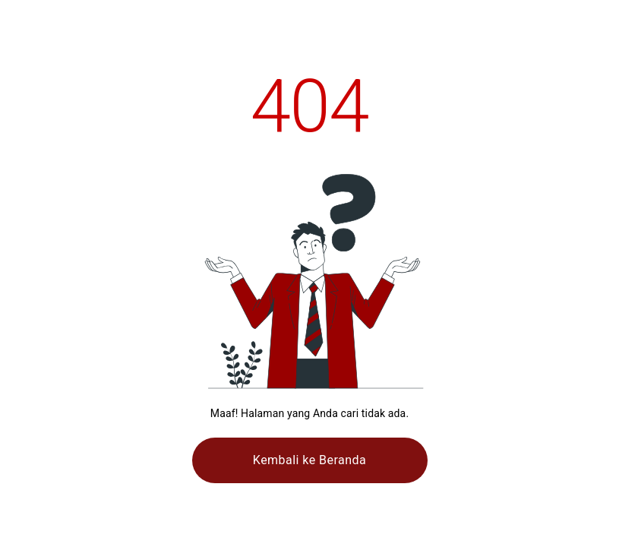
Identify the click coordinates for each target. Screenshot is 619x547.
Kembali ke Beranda (309, 460)
